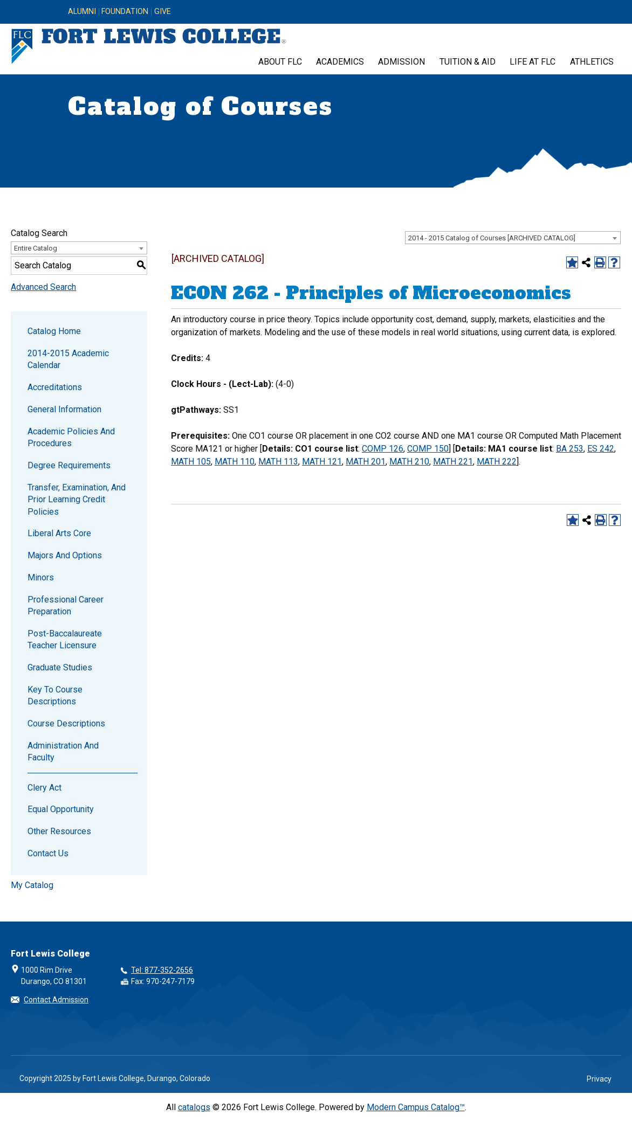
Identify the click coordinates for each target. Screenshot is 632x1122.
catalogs (194, 1107)
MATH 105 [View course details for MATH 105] (191, 461)
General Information (64, 409)
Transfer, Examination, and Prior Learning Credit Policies (77, 499)
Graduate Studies (60, 667)
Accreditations (55, 387)
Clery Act (44, 787)
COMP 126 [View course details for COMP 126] (382, 449)
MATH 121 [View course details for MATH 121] (322, 461)
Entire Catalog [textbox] (35, 248)
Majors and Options (65, 555)
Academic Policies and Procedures (71, 437)
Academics (340, 62)
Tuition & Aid (467, 62)
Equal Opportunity (61, 809)
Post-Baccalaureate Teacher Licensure (65, 639)
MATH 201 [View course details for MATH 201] (366, 461)
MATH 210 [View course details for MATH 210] (409, 461)
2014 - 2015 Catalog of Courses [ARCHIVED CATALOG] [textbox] (491, 238)
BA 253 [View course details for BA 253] (569, 449)
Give (162, 12)
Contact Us (48, 853)
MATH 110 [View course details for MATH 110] (235, 461)
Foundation (124, 12)
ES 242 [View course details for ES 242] (600, 449)
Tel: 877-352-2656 (162, 970)
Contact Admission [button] (56, 999)
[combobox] (513, 237)
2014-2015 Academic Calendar (68, 359)
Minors (41, 577)
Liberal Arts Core (59, 533)
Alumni (82, 12)
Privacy (599, 1079)
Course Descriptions (66, 723)
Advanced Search (43, 287)
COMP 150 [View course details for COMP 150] (428, 449)
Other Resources (59, 831)
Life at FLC (532, 62)
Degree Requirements (69, 465)
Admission (401, 62)
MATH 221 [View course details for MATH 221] (453, 461)
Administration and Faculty (63, 751)
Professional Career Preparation (66, 605)
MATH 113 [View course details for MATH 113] (278, 461)
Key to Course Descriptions (55, 695)
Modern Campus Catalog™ (416, 1107)
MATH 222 (497, 461)
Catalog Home (54, 331)
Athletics (592, 62)
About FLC (280, 62)
